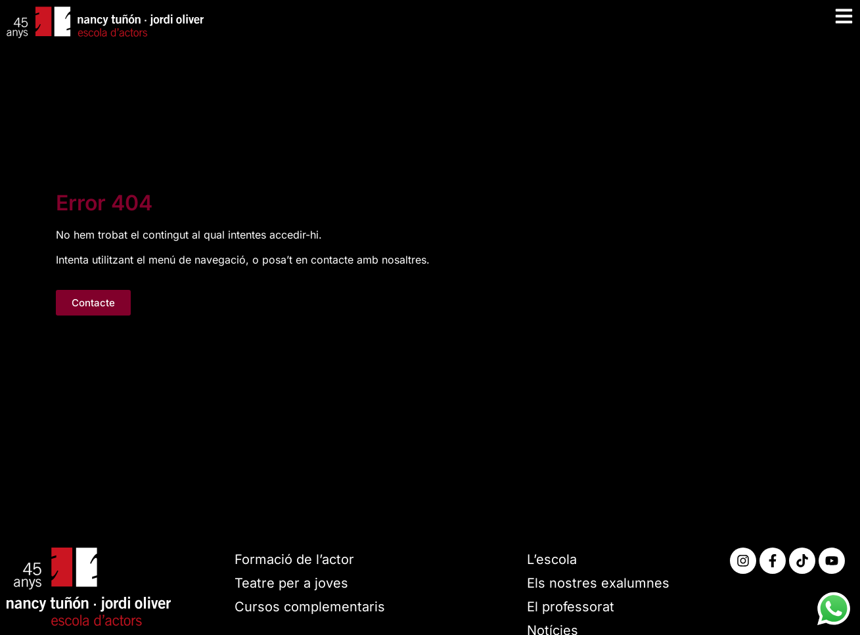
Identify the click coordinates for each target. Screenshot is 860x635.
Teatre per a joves (291, 583)
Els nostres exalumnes (598, 583)
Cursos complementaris (310, 607)
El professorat (570, 607)
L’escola (552, 559)
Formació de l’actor (294, 559)
